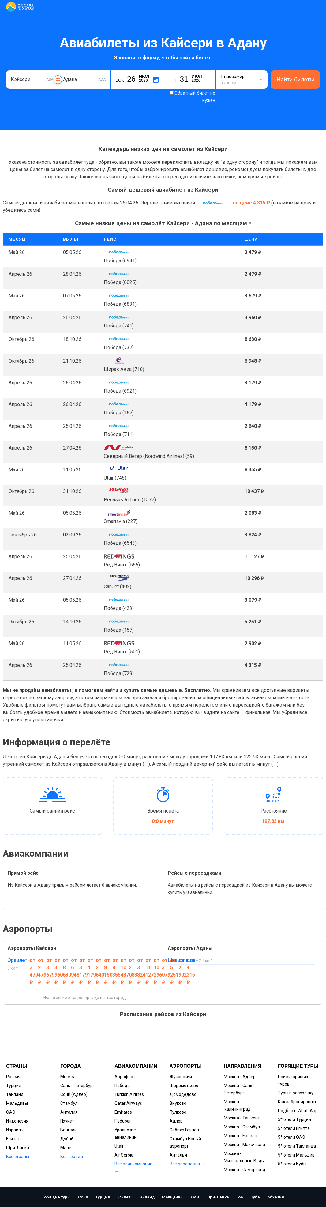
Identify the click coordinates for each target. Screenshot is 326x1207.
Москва (68, 1076)
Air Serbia (123, 1155)
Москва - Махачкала (244, 1144)
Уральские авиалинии (125, 1133)
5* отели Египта (294, 1128)
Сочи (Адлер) (74, 1094)
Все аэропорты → (187, 1163)
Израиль (14, 1129)
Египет (13, 1138)
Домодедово (183, 1094)
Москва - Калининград (237, 1105)
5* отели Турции (294, 1119)
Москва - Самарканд (244, 1169)
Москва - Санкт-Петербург (240, 1089)
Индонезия (17, 1121)
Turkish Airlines (129, 1094)
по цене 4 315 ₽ (252, 203)
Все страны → (20, 1156)
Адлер (176, 1121)
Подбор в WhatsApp (298, 1110)
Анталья (178, 1155)
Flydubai (122, 1121)
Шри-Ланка (17, 1147)
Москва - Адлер (240, 1076)
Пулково (178, 1112)
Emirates (123, 1112)
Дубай (66, 1138)
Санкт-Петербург (77, 1085)
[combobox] (32, 79)
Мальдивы (17, 1103)
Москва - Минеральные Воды (244, 1157)
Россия (13, 1076)
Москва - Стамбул (242, 1126)
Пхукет (67, 1121)
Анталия (69, 1112)
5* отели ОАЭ (291, 1137)
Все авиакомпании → (133, 1167)
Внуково (178, 1103)
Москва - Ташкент (242, 1117)
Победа (122, 1085)
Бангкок (68, 1129)
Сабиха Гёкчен (184, 1129)
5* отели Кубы (292, 1163)
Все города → (74, 1156)
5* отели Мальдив (296, 1155)
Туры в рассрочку (295, 1092)
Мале (65, 1147)
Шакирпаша (182, 960)
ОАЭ (10, 1112)
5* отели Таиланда (297, 1146)
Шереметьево (184, 1085)
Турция (13, 1085)
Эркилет (17, 960)
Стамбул (69, 1103)
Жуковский (181, 1076)
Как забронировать (297, 1101)
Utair (119, 1146)
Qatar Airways (128, 1103)
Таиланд (15, 1094)
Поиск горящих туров (293, 1080)
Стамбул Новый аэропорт (185, 1142)
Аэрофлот (124, 1076)
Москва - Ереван (240, 1135)
